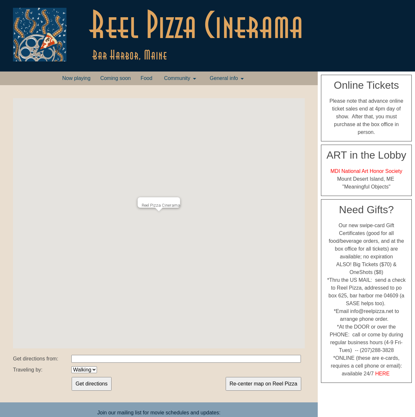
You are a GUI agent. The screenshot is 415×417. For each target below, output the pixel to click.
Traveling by (27, 369)
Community (177, 78)
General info (224, 78)
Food (146, 78)
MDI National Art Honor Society (366, 171)
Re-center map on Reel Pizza (263, 383)
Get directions (92, 383)
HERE (382, 373)
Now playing (76, 78)
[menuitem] (76, 78)
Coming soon (115, 78)
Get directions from (35, 358)
